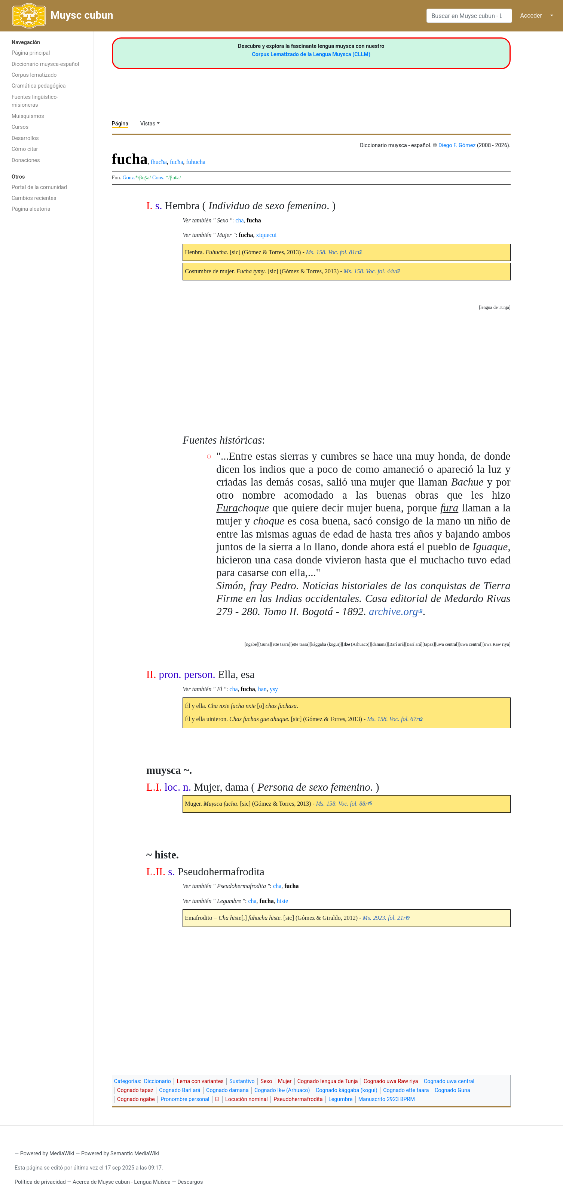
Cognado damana (227, 1090)
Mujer (284, 1081)
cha (239, 220)
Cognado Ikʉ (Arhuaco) (282, 1090)
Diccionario (157, 1081)
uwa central (470, 644)
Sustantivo (242, 1081)
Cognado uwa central (449, 1081)
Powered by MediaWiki (47, 1153)
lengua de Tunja (494, 307)
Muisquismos (28, 116)
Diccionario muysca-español (45, 64)
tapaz (428, 644)
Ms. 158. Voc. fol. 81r (332, 252)
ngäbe (251, 644)
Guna (264, 644)
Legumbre (340, 1099)
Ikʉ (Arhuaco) (356, 644)
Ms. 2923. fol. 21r (384, 918)
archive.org (393, 611)
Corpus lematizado (34, 75)
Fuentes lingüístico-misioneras (35, 101)
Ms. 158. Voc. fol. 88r (342, 803)
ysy (274, 689)
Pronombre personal (184, 1099)
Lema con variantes (200, 1081)
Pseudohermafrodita (297, 1099)
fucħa (176, 162)
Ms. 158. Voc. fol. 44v (370, 271)
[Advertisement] (47, 335)
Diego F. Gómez (457, 145)
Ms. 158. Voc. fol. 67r (393, 719)
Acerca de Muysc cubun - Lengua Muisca (121, 1182)
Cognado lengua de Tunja (327, 1081)
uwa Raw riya (496, 644)
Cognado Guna (452, 1090)
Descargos (190, 1182)
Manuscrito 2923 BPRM (386, 1099)
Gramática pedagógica (39, 86)
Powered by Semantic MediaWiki (120, 1153)
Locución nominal (246, 1099)
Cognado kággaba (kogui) (346, 1090)
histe (282, 901)
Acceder (531, 15)
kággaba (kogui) (325, 644)
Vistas (147, 124)
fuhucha (195, 162)
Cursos (20, 127)
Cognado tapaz (135, 1090)
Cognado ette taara (406, 1090)
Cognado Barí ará (179, 1090)
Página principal (31, 53)
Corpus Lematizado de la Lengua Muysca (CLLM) (311, 54)
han (262, 689)
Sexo (266, 1081)
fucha (254, 220)
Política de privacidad (40, 1182)
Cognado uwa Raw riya (391, 1081)
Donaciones (26, 160)
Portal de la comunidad (39, 187)
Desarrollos (25, 138)
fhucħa (158, 162)
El (217, 1099)
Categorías (127, 1081)
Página (120, 124)
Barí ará (414, 644)
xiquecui (266, 235)
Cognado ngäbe (136, 1099)
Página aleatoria (31, 209)
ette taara (300, 644)
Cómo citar (25, 149)
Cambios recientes (34, 198)
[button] (495, 307)
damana (379, 644)
